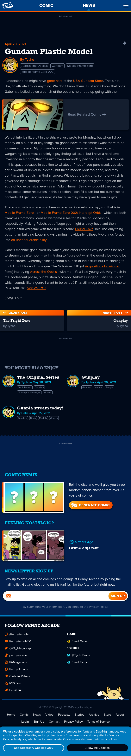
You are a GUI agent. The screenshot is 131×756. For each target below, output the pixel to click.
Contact (54, 721)
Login (25, 721)
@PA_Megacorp (18, 648)
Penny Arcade (16, 669)
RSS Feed (13, 683)
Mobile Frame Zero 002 (37, 71)
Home (11, 714)
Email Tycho (77, 662)
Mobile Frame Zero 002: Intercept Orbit (71, 212)
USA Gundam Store (88, 80)
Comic (24, 714)
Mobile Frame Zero (80, 65)
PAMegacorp (16, 662)
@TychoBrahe (78, 655)
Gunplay (90, 377)
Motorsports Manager (29, 392)
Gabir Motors (25, 387)
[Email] (56, 596)
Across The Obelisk (35, 65)
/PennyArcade (16, 634)
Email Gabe (77, 641)
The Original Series (38, 377)
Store (107, 714)
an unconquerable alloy (29, 239)
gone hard (55, 80)
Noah (33, 418)
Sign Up (39, 721)
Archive (94, 714)
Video (49, 714)
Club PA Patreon (18, 676)
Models (48, 392)
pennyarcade (16, 655)
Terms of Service (98, 721)
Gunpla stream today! (40, 408)
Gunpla (109, 387)
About (120, 714)
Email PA (13, 690)
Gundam (57, 65)
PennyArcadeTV (18, 641)
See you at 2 (36, 287)
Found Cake (84, 228)
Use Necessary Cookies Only (33, 748)
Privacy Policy (98, 606)
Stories (79, 714)
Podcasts (64, 714)
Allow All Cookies (97, 748)
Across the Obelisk (44, 271)
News (37, 714)
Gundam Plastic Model (49, 52)
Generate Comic (90, 505)
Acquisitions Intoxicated (102, 266)
